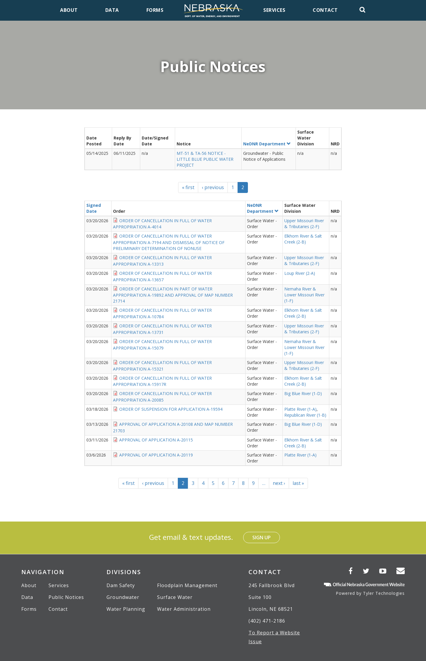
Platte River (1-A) (300, 409)
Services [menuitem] (274, 10)
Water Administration (184, 609)
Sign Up (261, 537)
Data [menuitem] (112, 10)
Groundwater (122, 597)
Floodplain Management (187, 585)
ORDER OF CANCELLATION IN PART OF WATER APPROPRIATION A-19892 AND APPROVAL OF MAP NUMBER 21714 (173, 295)
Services (59, 585)
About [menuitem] (69, 10)
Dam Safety (120, 585)
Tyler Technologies (384, 593)
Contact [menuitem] (325, 10)
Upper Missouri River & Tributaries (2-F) (304, 223)
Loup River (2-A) (299, 273)
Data (27, 597)
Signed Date (93, 208)
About (28, 585)
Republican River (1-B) (305, 415)
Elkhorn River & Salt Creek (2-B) (303, 239)
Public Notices (66, 597)
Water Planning (125, 609)
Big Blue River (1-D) (303, 393)
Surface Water (175, 597)
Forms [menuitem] (155, 10)
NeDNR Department (267, 144)
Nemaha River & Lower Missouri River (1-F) (304, 294)
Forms (29, 609)
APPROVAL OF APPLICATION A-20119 (156, 455)
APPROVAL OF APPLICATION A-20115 (156, 440)
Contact (58, 609)
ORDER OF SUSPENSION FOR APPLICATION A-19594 (170, 409)
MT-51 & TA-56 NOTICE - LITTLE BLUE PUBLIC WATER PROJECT (205, 159)
